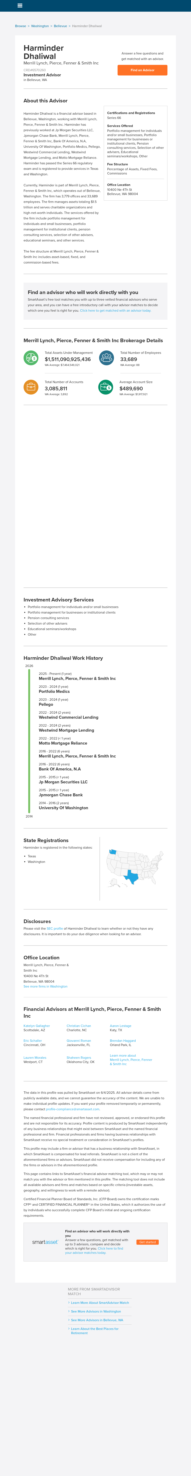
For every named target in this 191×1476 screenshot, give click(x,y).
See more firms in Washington (45, 986)
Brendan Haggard (123, 1041)
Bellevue (60, 26)
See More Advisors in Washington (96, 1311)
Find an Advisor (142, 70)
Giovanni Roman (79, 1041)
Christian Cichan (79, 1026)
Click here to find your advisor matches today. (94, 1250)
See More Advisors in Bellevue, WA (97, 1320)
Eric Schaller (33, 1041)
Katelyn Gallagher (37, 1026)
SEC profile (55, 928)
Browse (20, 26)
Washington (40, 26)
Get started (147, 1242)
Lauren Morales (35, 1058)
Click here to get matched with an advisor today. (115, 310)
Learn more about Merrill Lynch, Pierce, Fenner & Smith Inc (131, 1059)
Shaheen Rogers (79, 1058)
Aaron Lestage (120, 1026)
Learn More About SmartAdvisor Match (100, 1303)
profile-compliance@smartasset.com (72, 1109)
